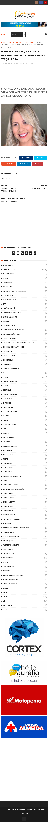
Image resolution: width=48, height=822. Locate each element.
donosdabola (9, 399)
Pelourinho (7, 524)
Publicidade (8, 549)
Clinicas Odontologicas (13, 330)
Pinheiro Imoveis (9, 532)
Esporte (6, 416)
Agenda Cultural (15, 43)
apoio (5, 278)
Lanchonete (8, 468)
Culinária (7, 364)
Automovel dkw (9, 300)
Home (3, 34)
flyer (5, 429)
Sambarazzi (8, 558)
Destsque (7, 390)
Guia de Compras (10, 446)
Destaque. (7, 386)
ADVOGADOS (8, 265)
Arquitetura (8, 287)
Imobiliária (7, 450)
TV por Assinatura (10, 580)
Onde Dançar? (9, 502)
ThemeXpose (18, 810)
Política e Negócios (11, 537)
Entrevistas (8, 407)
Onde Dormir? (8, 506)
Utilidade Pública (10, 584)
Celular (6, 321)
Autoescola (8, 295)
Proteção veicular (11, 545)
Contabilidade (9, 356)
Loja (5, 481)
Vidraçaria (7, 605)
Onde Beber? (8, 494)
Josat (5, 459)
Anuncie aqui (8, 274)
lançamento (8, 463)
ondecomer (8, 511)
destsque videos (10, 394)
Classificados (9, 326)
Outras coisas (9, 515)
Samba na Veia (8, 554)
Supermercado (9, 567)
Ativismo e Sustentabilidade (14, 291)
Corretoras (8, 360)
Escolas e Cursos (10, 412)
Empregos (7, 403)
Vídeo (5, 592)
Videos (5, 597)
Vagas (5, 588)
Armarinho (7, 283)
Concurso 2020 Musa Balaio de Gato (18, 343)
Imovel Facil (8, 455)
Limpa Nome (7, 472)
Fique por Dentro (10, 425)
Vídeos (5, 601)
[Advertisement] (24, 766)
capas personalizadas (12, 313)
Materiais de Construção (13, 489)
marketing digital (10, 485)
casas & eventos (10, 317)
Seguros (6, 562)
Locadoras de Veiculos (12, 476)
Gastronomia (8, 437)
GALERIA (6, 433)
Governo (6, 442)
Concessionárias (10, 339)
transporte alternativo (13, 575)
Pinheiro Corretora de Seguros (16, 528)
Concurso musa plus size (13, 347)
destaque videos (10, 382)
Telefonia (7, 571)
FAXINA (5, 420)
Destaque (29, 43)
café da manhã (9, 308)
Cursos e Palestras (11, 369)
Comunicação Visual (11, 334)
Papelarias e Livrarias (11, 519)
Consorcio (8, 352)
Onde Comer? (8, 498)
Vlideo (5, 610)
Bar (4, 304)
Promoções (8, 541)
